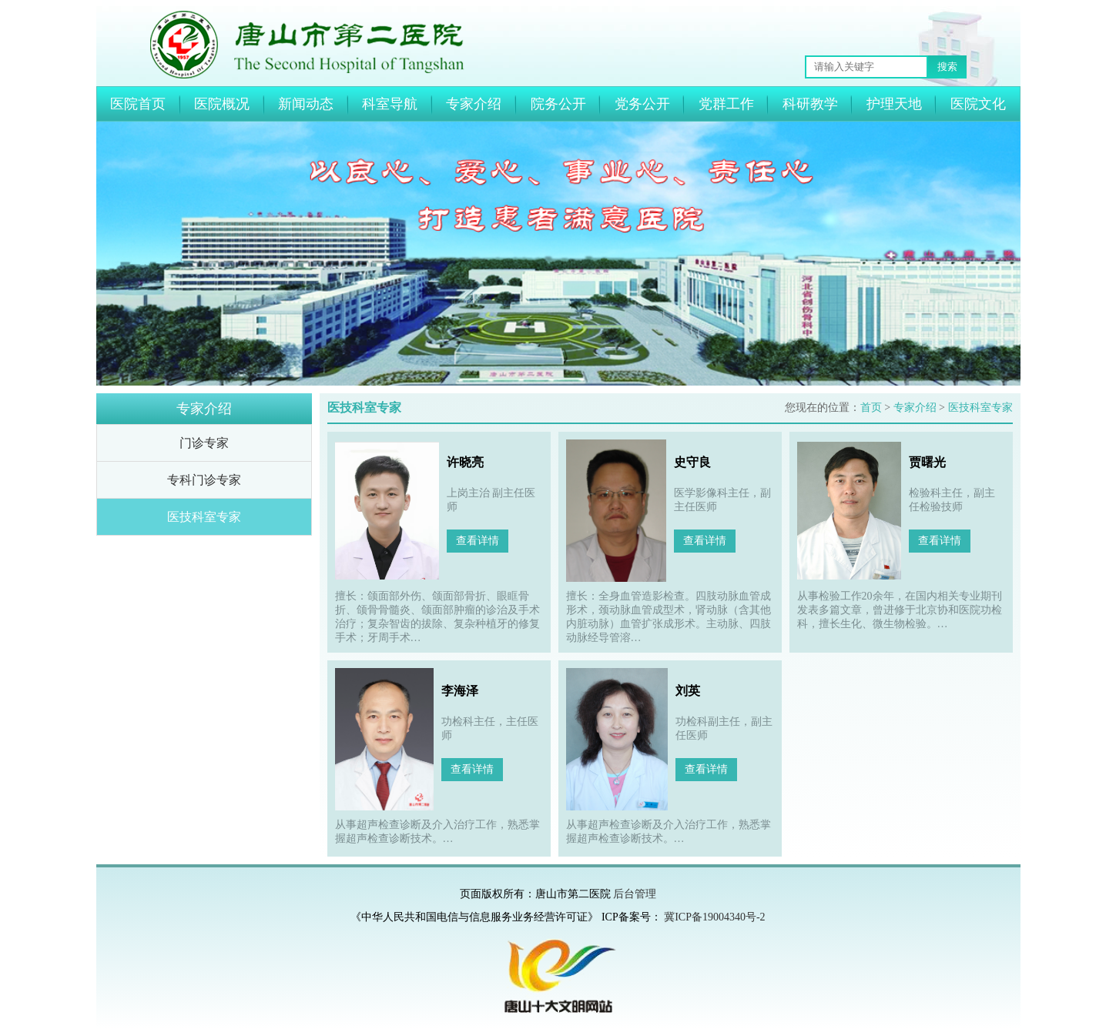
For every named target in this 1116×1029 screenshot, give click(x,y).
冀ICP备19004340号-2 (714, 917)
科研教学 (810, 104)
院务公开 (558, 104)
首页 (871, 407)
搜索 (947, 66)
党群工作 (726, 104)
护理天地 (894, 104)
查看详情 (477, 540)
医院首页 (138, 104)
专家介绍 (473, 104)
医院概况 (222, 104)
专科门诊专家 (204, 479)
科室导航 (389, 104)
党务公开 (642, 104)
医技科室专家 (204, 516)
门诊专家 (204, 442)
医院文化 (978, 104)
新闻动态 (305, 104)
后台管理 (634, 894)
